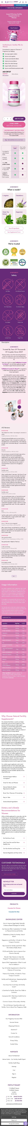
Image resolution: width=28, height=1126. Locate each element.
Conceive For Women (14, 908)
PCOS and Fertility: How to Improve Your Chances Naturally (14, 952)
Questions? (14, 1030)
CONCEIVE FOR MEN (21, 5)
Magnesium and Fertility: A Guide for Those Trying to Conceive (14, 941)
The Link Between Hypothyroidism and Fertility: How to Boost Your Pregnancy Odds (14, 1006)
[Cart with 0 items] (26, 2)
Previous (1, 7)
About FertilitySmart (14, 1056)
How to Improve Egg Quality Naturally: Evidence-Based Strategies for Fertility (14, 924)
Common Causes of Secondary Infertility (14, 1002)
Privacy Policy (14, 1040)
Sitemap (14, 1066)
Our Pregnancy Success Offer (14, 1019)
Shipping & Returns (14, 1026)
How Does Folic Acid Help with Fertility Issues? (14, 986)
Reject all (14, 1120)
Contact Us (14, 1033)
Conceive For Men (14, 912)
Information (14, 1015)
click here (11, 677)
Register (14, 1077)
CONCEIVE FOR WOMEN (7, 5)
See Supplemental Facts (14, 232)
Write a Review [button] (15, 74)
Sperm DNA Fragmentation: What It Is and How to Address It (14, 963)
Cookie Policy (14, 1044)
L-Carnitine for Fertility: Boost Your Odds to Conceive (14, 991)
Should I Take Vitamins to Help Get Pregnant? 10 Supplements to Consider (14, 958)
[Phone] (20, 2)
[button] (25, 1123)
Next (26, 7)
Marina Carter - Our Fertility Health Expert (14, 1059)
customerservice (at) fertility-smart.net (14, 1104)
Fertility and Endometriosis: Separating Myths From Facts (14, 980)
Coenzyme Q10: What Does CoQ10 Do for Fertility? (14, 997)
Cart (14, 1070)
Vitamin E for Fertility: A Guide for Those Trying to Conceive (14, 975)
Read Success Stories (10, 874)
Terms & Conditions (14, 1037)
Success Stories (14, 1022)
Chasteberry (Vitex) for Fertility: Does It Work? (14, 935)
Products (14, 904)
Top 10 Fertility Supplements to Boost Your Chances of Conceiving (14, 969)
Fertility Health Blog (14, 1063)
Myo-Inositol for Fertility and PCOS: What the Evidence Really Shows (14, 947)
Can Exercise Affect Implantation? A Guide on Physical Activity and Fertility (14, 930)
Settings (14, 1117)
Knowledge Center (14, 919)
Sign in (14, 1074)
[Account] (23, 2)
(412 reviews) (5, 75)
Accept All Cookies (14, 1123)
